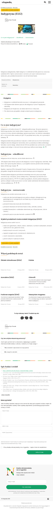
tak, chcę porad (26, 487)
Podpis (7, 432)
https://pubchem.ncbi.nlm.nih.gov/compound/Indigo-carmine (18, 370)
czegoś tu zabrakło (10, 352)
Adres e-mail (5, 426)
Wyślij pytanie (39, 452)
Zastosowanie (29, 37)
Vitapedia (4, 498)
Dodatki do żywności (6, 7)
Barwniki (15, 7)
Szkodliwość (19, 37)
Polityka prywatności (26, 503)
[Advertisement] (26, 58)
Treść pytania (5, 411)
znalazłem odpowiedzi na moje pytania (16, 348)
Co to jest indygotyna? (7, 37)
